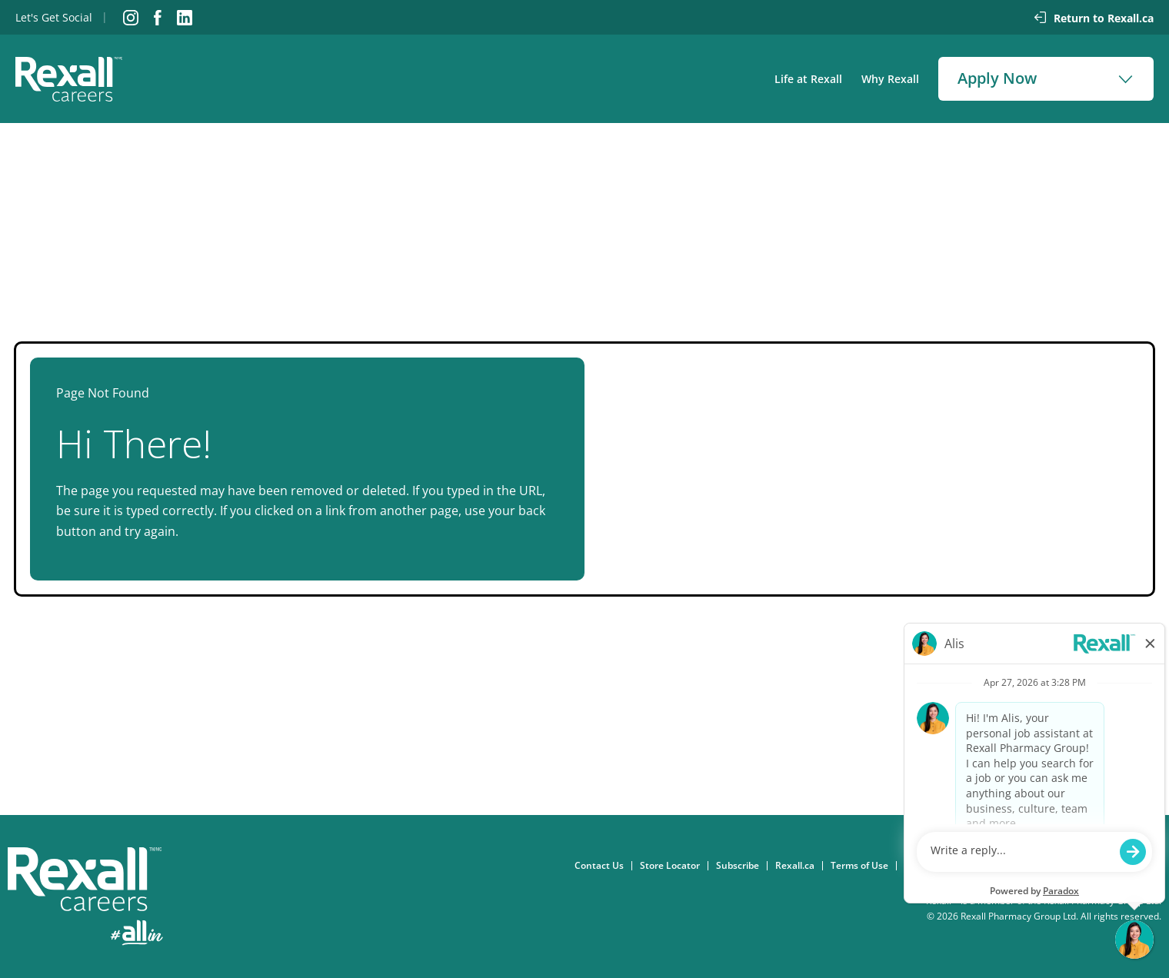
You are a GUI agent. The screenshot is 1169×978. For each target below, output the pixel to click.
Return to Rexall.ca (1104, 18)
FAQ (1156, 865)
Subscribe (741, 865)
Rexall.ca (798, 865)
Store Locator (674, 865)
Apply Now (997, 78)
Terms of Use (863, 865)
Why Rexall (890, 79)
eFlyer (1118, 865)
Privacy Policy (991, 865)
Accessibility (1062, 865)
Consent (927, 865)
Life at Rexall (808, 79)
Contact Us (603, 865)
